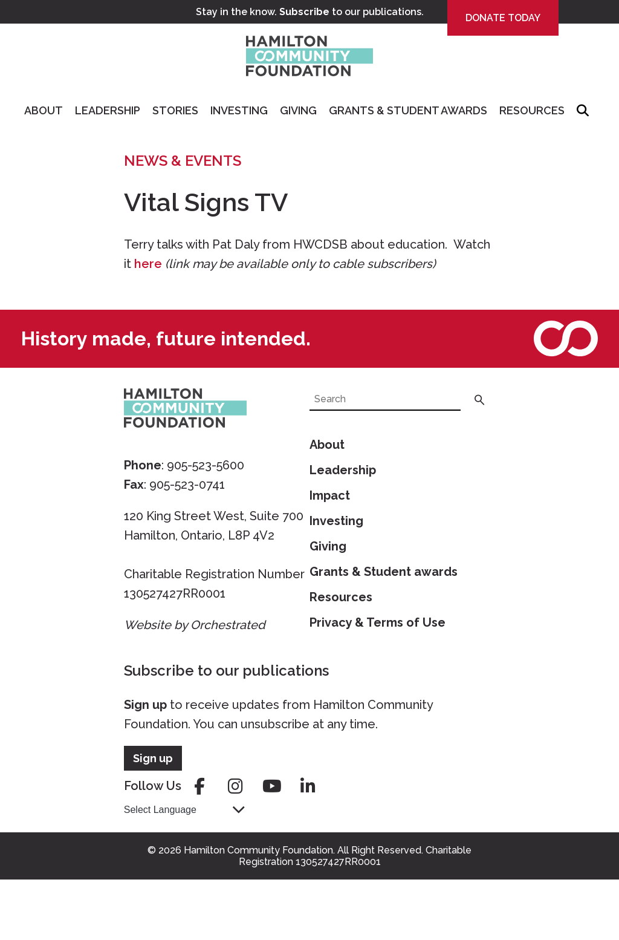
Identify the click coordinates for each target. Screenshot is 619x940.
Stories (175, 110)
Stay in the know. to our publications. (310, 12)
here (148, 263)
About (43, 110)
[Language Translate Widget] (184, 810)
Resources (532, 110)
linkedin (308, 786)
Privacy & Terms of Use (378, 622)
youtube (272, 786)
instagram (236, 786)
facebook (199, 786)
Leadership (107, 110)
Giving (298, 110)
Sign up (145, 704)
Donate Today (502, 18)
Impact (330, 495)
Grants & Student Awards (408, 110)
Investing (239, 110)
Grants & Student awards (384, 571)
